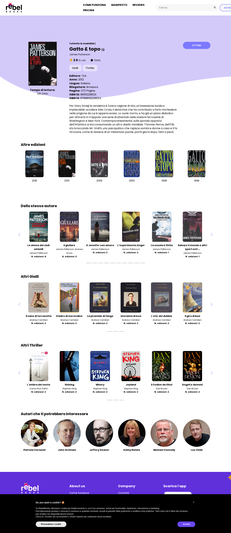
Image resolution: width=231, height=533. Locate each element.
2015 (67, 180)
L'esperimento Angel (130, 245)
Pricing (88, 10)
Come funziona (94, 5)
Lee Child (196, 449)
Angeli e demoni (192, 384)
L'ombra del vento (38, 384)
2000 (132, 180)
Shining (69, 384)
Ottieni (196, 44)
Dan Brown (161, 388)
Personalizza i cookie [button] (51, 524)
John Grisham (67, 449)
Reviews (139, 5)
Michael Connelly (164, 449)
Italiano (85, 83)
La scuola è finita (162, 245)
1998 (164, 180)
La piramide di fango (100, 315)
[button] (193, 502)
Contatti (123, 493)
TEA (83, 75)
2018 (34, 180)
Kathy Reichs (131, 449)
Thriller (90, 68)
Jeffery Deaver (99, 449)
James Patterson (79, 54)
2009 (99, 180)
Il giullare (69, 245)
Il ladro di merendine (69, 315)
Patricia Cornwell (34, 449)
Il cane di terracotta (38, 315)
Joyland (131, 384)
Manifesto (119, 5)
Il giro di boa (192, 315)
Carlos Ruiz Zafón (38, 388)
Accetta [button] (186, 524)
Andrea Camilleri (39, 319)
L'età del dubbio (161, 315)
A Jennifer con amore (100, 245)
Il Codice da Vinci (161, 384)
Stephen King (69, 388)
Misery (100, 384)
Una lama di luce (131, 315)
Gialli (75, 68)
